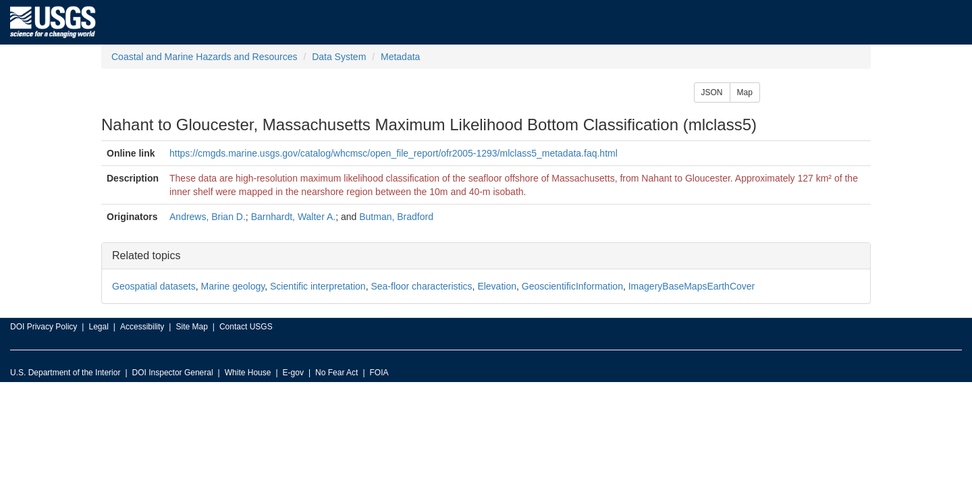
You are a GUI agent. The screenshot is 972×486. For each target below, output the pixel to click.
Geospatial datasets (154, 286)
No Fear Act (336, 372)
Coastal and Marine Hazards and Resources (204, 56)
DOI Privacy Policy (43, 326)
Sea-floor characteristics (421, 286)
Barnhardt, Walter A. (293, 216)
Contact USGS (246, 326)
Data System (339, 56)
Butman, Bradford (396, 216)
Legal (98, 326)
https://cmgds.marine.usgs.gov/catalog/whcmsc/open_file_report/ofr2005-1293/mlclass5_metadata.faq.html (393, 153)
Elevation (496, 286)
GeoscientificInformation (572, 286)
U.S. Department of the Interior (65, 372)
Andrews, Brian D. (207, 216)
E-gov (293, 372)
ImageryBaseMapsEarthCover (691, 286)
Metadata (400, 56)
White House (248, 372)
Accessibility (142, 326)
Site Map (191, 326)
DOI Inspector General (172, 372)
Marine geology (233, 286)
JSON (712, 92)
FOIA (379, 372)
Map (745, 92)
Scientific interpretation (318, 286)
